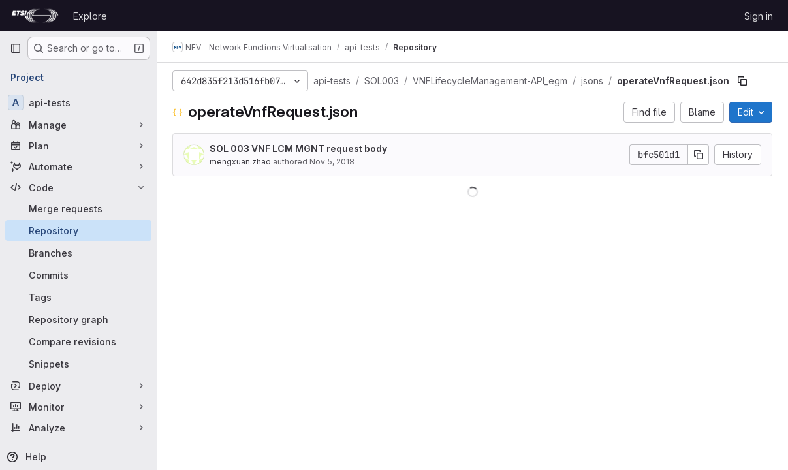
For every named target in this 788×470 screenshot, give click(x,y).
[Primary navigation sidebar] (15, 48)
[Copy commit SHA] (698, 154)
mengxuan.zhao (240, 161)
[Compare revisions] (78, 341)
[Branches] (78, 252)
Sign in (758, 16)
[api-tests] (78, 102)
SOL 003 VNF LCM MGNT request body (298, 148)
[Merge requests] (78, 208)
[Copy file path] (742, 80)
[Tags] (78, 297)
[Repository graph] (78, 319)
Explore (90, 16)
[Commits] (78, 274)
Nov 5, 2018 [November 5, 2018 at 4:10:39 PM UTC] (332, 161)
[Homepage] (35, 15)
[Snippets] (78, 363)
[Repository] (78, 230)
